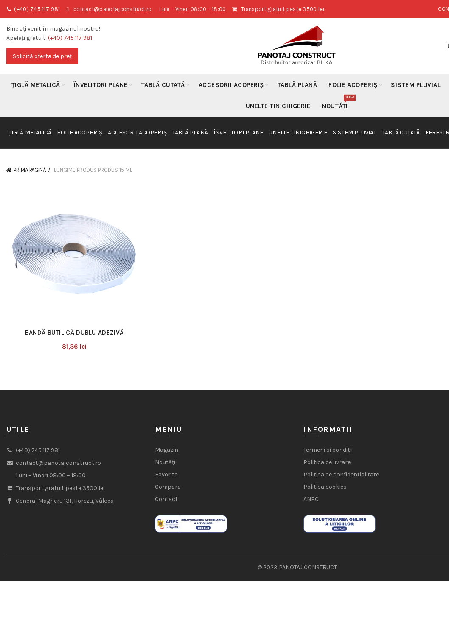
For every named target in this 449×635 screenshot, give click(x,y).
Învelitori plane (101, 85)
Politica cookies (325, 486)
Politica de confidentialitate (341, 474)
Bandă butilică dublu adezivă (74, 332)
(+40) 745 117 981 (37, 9)
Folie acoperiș (352, 85)
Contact (166, 499)
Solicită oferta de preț (42, 56)
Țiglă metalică (35, 85)
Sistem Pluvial (416, 85)
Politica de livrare (327, 462)
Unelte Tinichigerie (278, 106)
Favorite (166, 474)
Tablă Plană (297, 85)
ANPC (311, 499)
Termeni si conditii (328, 449)
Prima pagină (30, 170)
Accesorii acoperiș (231, 85)
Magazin (166, 449)
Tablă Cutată (163, 85)
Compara (168, 486)
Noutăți (338, 102)
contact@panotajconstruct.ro (112, 9)
